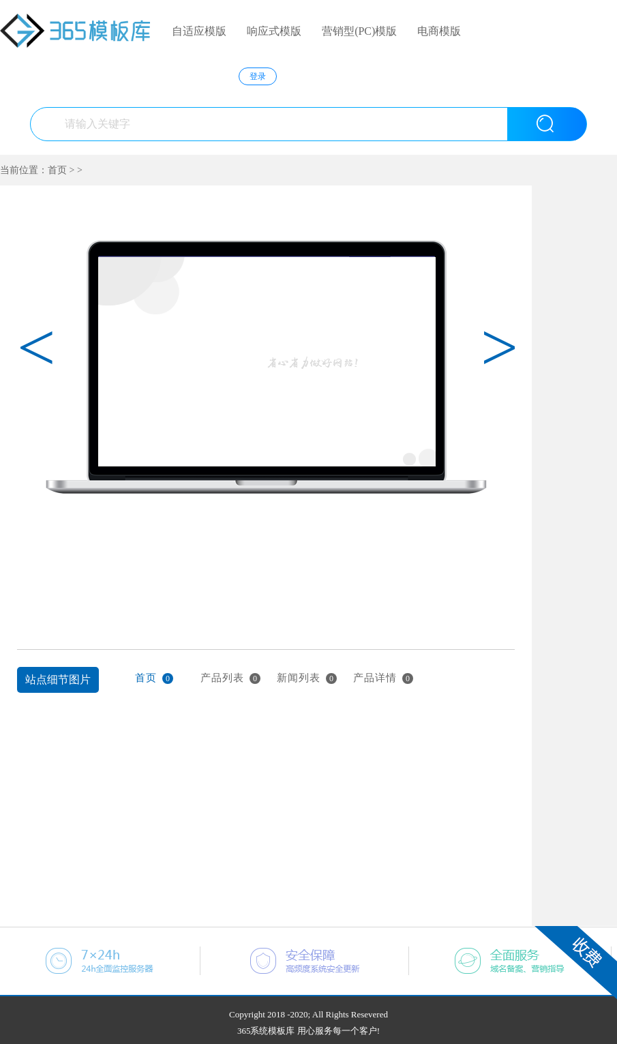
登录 (258, 76)
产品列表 (230, 678)
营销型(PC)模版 (359, 31)
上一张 (25, 559)
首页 (57, 170)
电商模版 (439, 31)
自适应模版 (199, 31)
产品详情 (383, 678)
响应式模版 (274, 31)
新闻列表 (307, 678)
